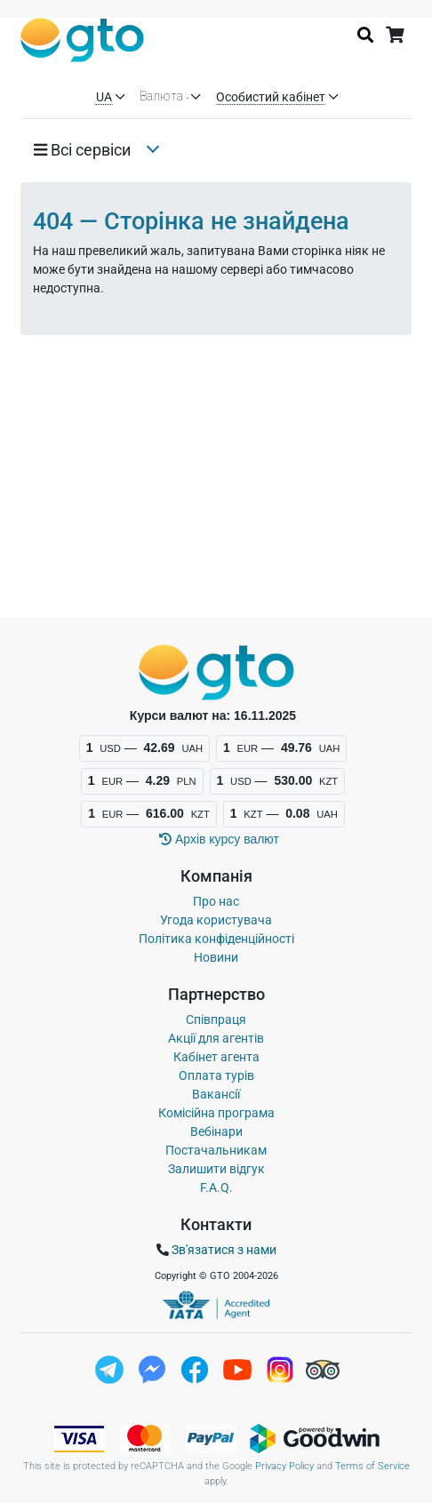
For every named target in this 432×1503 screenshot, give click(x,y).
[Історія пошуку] (365, 35)
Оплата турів (216, 1075)
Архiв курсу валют (219, 839)
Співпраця (216, 1019)
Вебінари (216, 1131)
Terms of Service (372, 1466)
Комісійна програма (216, 1113)
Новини (216, 957)
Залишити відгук (216, 1169)
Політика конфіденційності (216, 938)
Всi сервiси (82, 150)
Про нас (216, 901)
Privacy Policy (284, 1466)
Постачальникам (216, 1150)
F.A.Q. (216, 1187)
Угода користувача (216, 920)
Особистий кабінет (270, 97)
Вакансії (216, 1094)
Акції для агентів (216, 1038)
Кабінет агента (216, 1057)
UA (104, 97)
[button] (88, 150)
